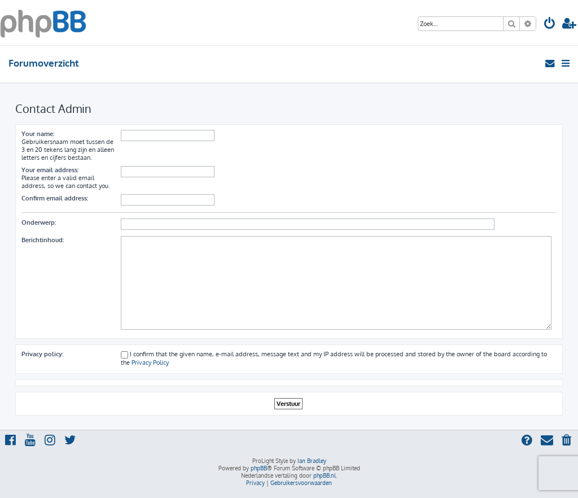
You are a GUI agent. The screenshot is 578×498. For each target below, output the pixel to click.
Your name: (37, 134)
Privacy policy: (42, 354)
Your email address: (49, 170)
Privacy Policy (150, 362)
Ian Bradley (311, 460)
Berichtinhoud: (42, 240)
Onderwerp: (38, 222)
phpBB (259, 468)
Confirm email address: (54, 198)
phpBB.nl (324, 475)
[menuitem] (550, 24)
